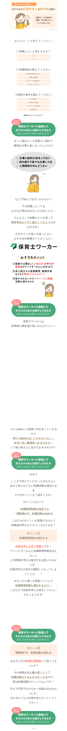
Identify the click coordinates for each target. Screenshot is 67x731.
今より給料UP (33, 99)
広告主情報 (33, 728)
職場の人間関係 (33, 77)
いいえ (33, 59)
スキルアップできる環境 (33, 106)
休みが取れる (33, 109)
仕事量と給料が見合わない (33, 73)
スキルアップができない (33, 84)
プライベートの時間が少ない (33, 80)
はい (33, 55)
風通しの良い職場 (33, 102)
